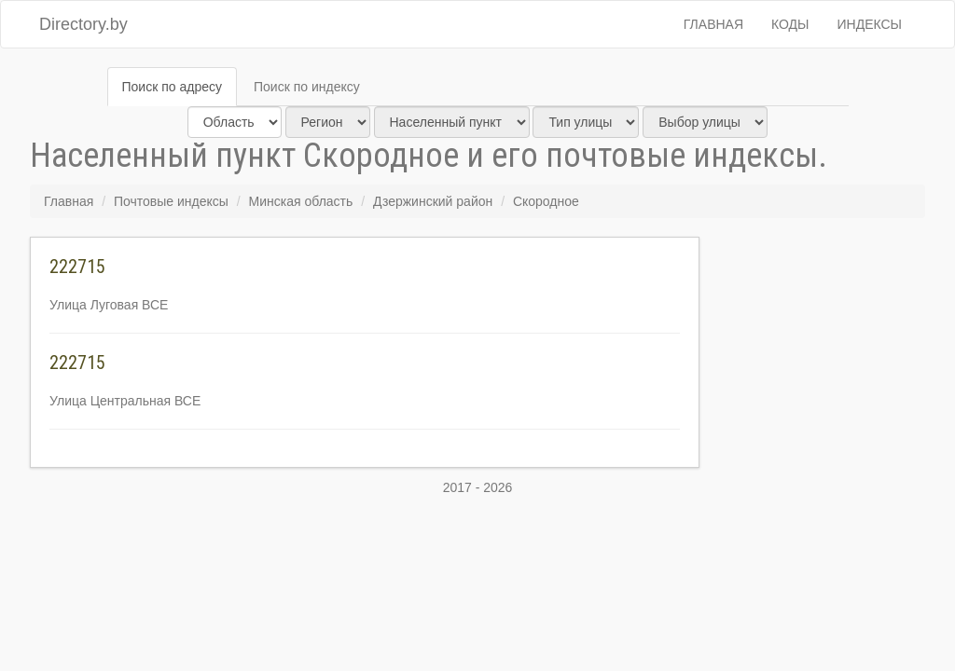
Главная (713, 24)
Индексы (870, 24)
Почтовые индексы (171, 201)
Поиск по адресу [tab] (172, 86)
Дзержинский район (432, 201)
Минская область (301, 201)
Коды (790, 24)
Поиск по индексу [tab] (307, 86)
